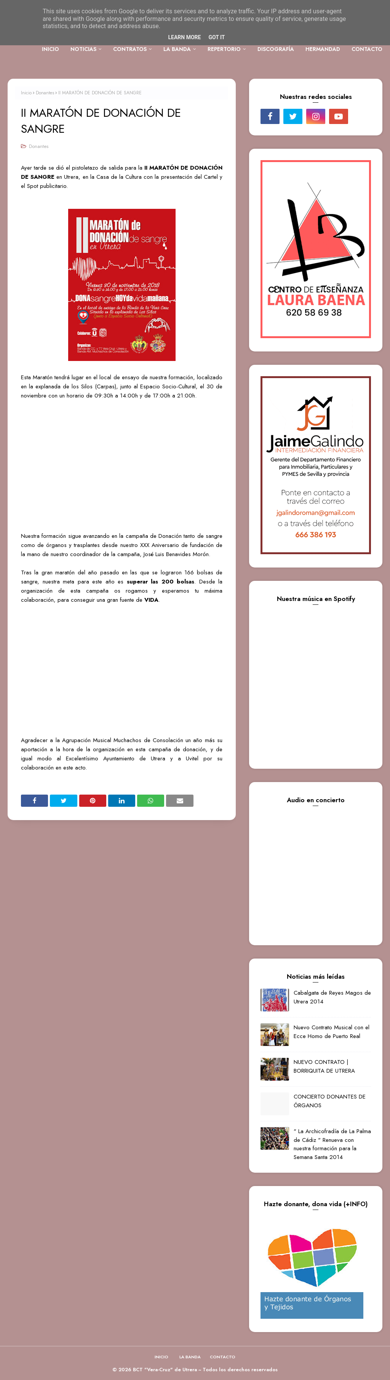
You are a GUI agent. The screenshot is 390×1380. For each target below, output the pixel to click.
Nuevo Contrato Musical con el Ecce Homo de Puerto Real (331, 1031)
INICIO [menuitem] (50, 49)
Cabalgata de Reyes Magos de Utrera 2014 (332, 997)
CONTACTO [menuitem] (367, 49)
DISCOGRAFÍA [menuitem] (275, 49)
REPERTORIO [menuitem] (224, 49)
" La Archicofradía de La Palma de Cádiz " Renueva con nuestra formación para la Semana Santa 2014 (332, 1144)
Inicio (26, 92)
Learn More (184, 37)
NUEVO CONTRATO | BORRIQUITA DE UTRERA (324, 1066)
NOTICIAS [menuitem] (83, 49)
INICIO (161, 1357)
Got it (216, 37)
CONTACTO (222, 1357)
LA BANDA (190, 1357)
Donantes (45, 92)
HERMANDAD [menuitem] (322, 49)
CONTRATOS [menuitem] (130, 49)
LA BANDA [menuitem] (177, 49)
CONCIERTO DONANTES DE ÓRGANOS (330, 1101)
